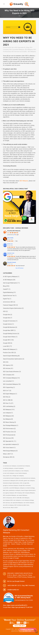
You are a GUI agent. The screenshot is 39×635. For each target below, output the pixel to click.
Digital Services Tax (8, 295)
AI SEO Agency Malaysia (10, 276)
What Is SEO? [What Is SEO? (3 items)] (14, 507)
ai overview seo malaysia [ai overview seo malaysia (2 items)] (9, 465)
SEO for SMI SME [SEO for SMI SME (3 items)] (17, 497)
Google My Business (9, 327)
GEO (4, 311)
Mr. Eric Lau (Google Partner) (16, 581)
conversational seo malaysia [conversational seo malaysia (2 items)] (27, 478)
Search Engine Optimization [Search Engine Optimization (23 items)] (28, 490)
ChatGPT (5, 289)
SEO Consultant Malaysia (16, 49)
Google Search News (9, 336)
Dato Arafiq (10, 237)
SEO (4, 362)
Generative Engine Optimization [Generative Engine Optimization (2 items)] (11, 483)
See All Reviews (19, 268)
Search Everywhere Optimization (12, 359)
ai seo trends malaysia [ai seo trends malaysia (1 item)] (21, 473)
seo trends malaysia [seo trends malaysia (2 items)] (28, 502)
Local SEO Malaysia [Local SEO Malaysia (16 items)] (14, 488)
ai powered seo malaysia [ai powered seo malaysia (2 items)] (23, 465)
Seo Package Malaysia (9, 425)
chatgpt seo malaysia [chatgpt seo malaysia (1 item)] (18, 475)
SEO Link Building (8, 406)
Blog (27, 47)
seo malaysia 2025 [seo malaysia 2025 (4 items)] (8, 500)
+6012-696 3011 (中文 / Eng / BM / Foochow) (21, 585)
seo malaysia (7, 412)
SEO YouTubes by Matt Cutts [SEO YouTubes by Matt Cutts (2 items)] (21, 505)
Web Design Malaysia (9, 450)
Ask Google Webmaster (10, 283)
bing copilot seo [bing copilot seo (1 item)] (7, 475)
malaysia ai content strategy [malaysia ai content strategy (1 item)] (27, 488)
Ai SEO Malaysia (7, 279)
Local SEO (6, 346)
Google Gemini (7, 324)
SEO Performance (8, 428)
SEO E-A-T (6, 390)
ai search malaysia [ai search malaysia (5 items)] (18, 468)
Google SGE (6, 343)
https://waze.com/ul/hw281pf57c (17, 605)
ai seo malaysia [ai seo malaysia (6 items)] (24, 470)
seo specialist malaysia (10, 444)
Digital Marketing (8, 292)
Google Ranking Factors (10, 333)
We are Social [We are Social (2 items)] (6, 507)
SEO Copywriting (8, 387)
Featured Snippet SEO (9, 305)
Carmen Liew (10, 253)
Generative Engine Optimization (12, 308)
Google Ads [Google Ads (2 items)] (26, 483)
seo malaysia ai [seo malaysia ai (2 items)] (17, 500)
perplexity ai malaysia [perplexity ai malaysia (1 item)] (14, 490)
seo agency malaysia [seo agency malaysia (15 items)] (8, 492)
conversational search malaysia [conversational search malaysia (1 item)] (11, 478)
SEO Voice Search (8, 447)
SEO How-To (6, 403)
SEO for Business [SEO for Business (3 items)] (7, 497)
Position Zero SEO (8, 352)
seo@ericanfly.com (13, 589)
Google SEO (6, 340)
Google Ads (6, 314)
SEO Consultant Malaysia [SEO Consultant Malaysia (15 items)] (9, 495)
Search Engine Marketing (10, 355)
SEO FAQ (5, 397)
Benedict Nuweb (11, 262)
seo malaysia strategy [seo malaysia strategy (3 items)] (28, 500)
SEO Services (15, 51)
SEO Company (7, 374)
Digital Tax (6, 298)
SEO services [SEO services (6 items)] (6, 502)
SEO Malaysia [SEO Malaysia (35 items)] (25, 497)
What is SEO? (7, 454)
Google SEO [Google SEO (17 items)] (22, 485)
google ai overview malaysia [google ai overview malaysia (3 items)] (10, 485)
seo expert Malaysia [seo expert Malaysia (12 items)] (22, 495)
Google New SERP (8, 330)
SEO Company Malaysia (10, 378)
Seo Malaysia (7, 419)
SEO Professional (8, 435)
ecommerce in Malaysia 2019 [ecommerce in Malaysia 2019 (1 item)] (10, 480)
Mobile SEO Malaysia (9, 349)
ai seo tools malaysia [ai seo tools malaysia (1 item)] (8, 473)
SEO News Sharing (8, 422)
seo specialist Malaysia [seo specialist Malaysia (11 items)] (16, 502)
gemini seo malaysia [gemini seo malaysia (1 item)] (29, 480)
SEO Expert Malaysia (9, 393)
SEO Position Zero (8, 431)
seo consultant (7, 381)
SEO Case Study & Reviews (11, 371)
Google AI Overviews (9, 321)
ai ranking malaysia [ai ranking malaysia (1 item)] (8, 468)
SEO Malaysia (29, 49)
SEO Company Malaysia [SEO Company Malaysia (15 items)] (28, 492)
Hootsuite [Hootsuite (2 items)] (28, 485)
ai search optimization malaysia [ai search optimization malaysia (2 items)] (11, 470)
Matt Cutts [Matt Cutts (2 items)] (5, 490)
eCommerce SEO (8, 302)
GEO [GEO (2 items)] (21, 483)
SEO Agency (6, 365)
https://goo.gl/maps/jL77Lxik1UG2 (22, 607)
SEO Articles (6, 368)
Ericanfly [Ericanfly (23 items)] (21, 480)
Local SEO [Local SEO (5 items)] (5, 488)
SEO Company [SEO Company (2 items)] (18, 492)
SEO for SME (6, 400)
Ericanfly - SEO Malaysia (29, 51)
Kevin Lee (10, 243)
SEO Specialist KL (20, 47)
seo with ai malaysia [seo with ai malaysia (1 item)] (8, 505)
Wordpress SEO (7, 457)
